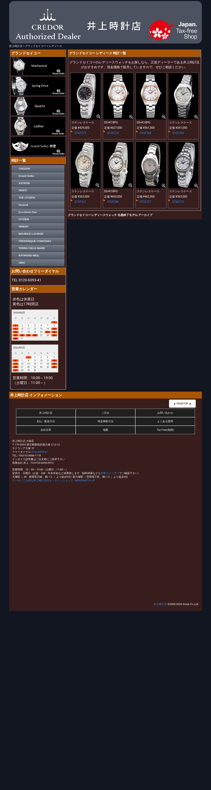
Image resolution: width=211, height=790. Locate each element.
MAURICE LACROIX (31, 233)
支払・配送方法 (46, 421)
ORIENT (24, 226)
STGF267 (80, 201)
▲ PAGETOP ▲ (182, 403)
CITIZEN (24, 219)
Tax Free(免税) (165, 429)
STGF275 (178, 201)
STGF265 (178, 133)
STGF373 (80, 133)
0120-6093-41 (39, 451)
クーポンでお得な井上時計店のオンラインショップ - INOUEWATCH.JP (53, 480)
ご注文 (105, 412)
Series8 (23, 204)
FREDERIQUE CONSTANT (35, 241)
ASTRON (24, 183)
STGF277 (145, 201)
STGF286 (113, 201)
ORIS (22, 262)
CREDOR (24, 168)
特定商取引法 (105, 421)
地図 (105, 429)
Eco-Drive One (28, 212)
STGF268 (145, 133)
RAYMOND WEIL (29, 255)
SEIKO (23, 190)
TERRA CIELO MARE (32, 248)
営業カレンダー (110, 473)
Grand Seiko (26, 176)
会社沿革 (46, 429)
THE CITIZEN (27, 197)
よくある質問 (165, 421)
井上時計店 (45, 412)
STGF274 (113, 133)
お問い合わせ (165, 412)
